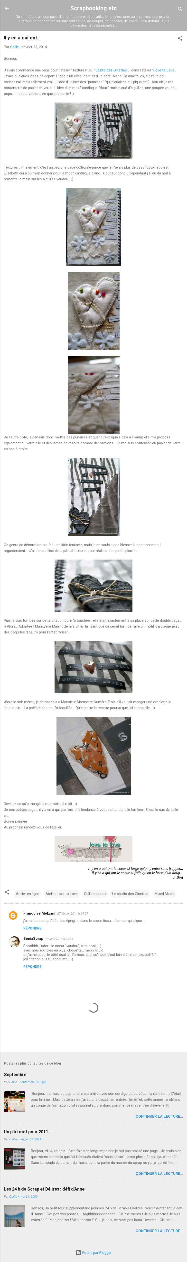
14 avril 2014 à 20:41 (59, 939)
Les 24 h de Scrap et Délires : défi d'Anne (44, 1189)
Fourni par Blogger (93, 1253)
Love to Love (163, 70)
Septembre (15, 1074)
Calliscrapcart (95, 894)
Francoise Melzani (39, 913)
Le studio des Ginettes (130, 894)
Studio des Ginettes (111, 70)
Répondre (32, 928)
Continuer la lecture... (159, 1116)
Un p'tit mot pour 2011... (28, 1131)
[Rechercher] (180, 9)
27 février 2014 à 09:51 (72, 913)
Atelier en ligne (27, 894)
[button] (180, 39)
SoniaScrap (33, 938)
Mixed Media (164, 894)
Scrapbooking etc (93, 8)
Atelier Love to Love (62, 894)
